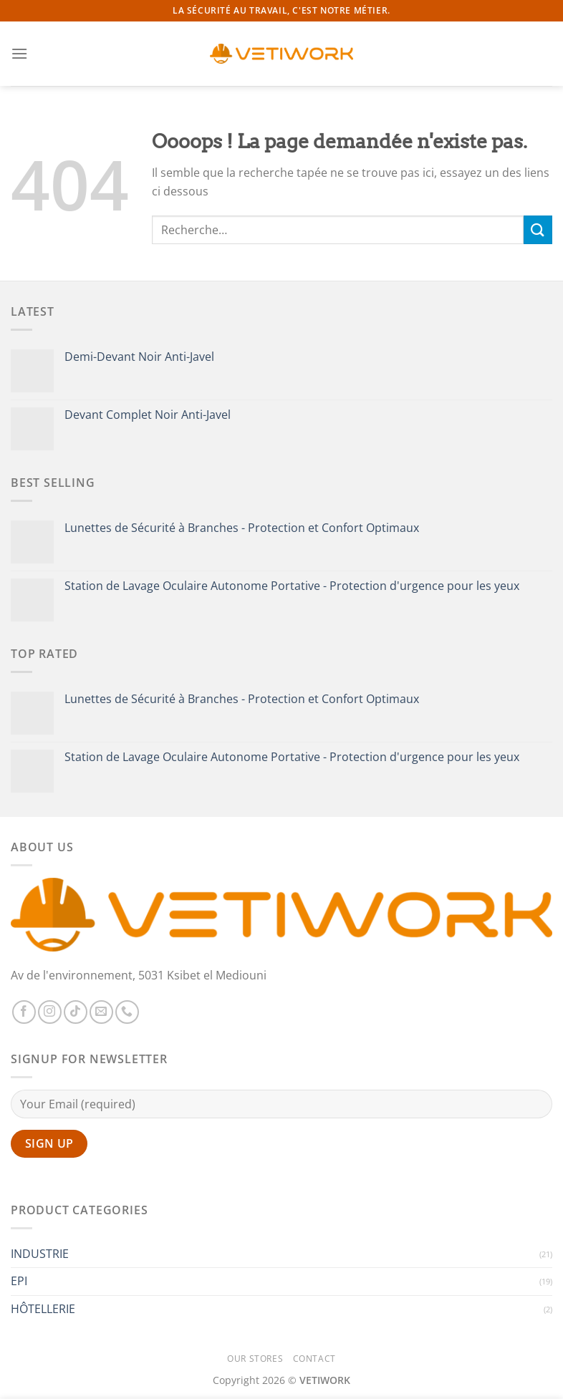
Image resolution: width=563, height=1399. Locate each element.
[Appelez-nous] (127, 1012)
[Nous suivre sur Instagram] (50, 1012)
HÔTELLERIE (43, 1309)
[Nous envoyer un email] (101, 1012)
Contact (314, 1358)
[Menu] (19, 53)
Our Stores (255, 1358)
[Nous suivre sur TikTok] (75, 1012)
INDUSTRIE (40, 1254)
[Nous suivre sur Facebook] (24, 1012)
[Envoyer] (538, 229)
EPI (19, 1281)
